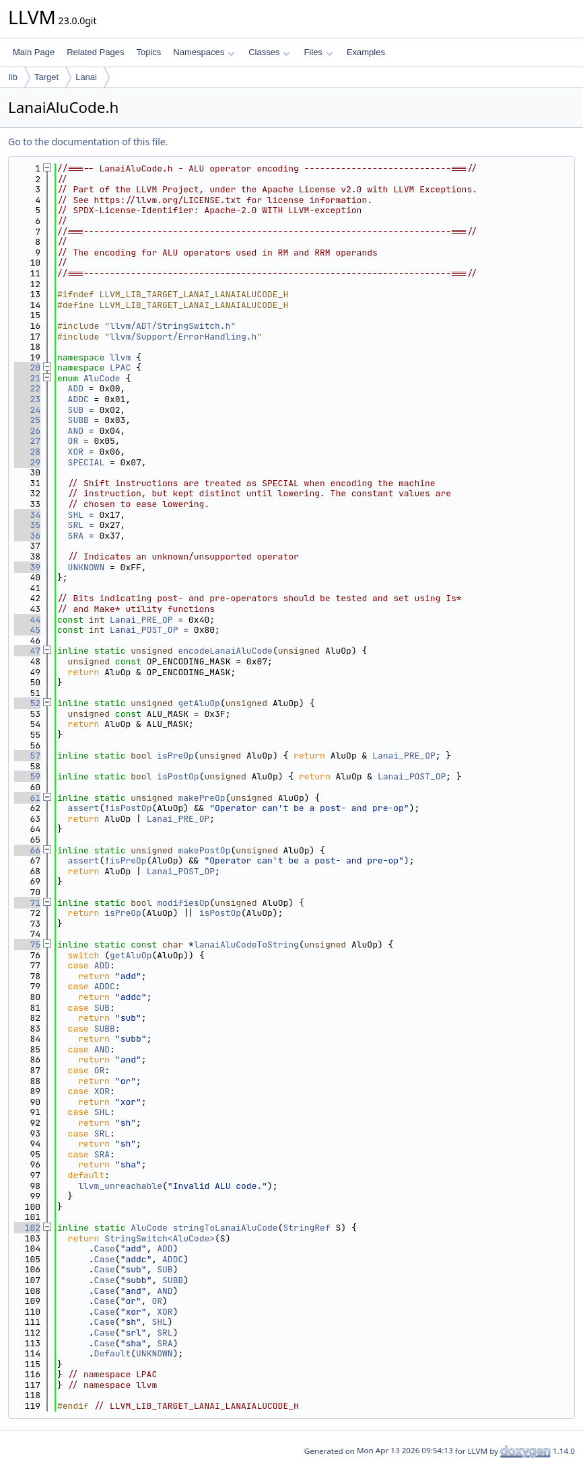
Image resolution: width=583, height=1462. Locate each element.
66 (27, 850)
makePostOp (204, 850)
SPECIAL (86, 462)
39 (27, 567)
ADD (75, 388)
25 (27, 420)
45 (27, 630)
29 (27, 462)
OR (73, 441)
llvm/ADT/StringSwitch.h (170, 326)
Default (112, 1353)
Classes (269, 52)
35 (27, 525)
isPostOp (178, 776)
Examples (366, 52)
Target (46, 77)
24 (27, 410)
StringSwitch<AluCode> (159, 1238)
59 (27, 776)
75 (27, 944)
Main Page (34, 52)
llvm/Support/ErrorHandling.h (183, 336)
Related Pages (95, 52)
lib (13, 77)
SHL (75, 515)
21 (27, 378)
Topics (148, 52)
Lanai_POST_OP (144, 630)
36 (27, 535)
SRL (75, 525)
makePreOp (201, 798)
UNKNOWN (86, 567)
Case (104, 1248)
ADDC (78, 399)
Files (318, 52)
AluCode (102, 378)
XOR (75, 451)
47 (27, 650)
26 (27, 430)
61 (27, 798)
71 (27, 903)
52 (27, 703)
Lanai (86, 77)
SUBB (78, 420)
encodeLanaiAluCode (225, 650)
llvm (120, 357)
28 (27, 451)
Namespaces (203, 52)
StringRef (307, 1227)
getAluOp (198, 703)
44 (27, 619)
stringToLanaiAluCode (225, 1227)
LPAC (120, 367)
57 (27, 755)
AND (75, 430)
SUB (75, 410)
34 (27, 515)
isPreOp (175, 755)
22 (27, 388)
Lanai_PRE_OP (141, 619)
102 (27, 1227)
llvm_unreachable (120, 1186)
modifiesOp (183, 903)
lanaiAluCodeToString (246, 944)
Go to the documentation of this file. (88, 141)
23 (27, 399)
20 (27, 367)
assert (84, 808)
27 (27, 441)
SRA (75, 535)
